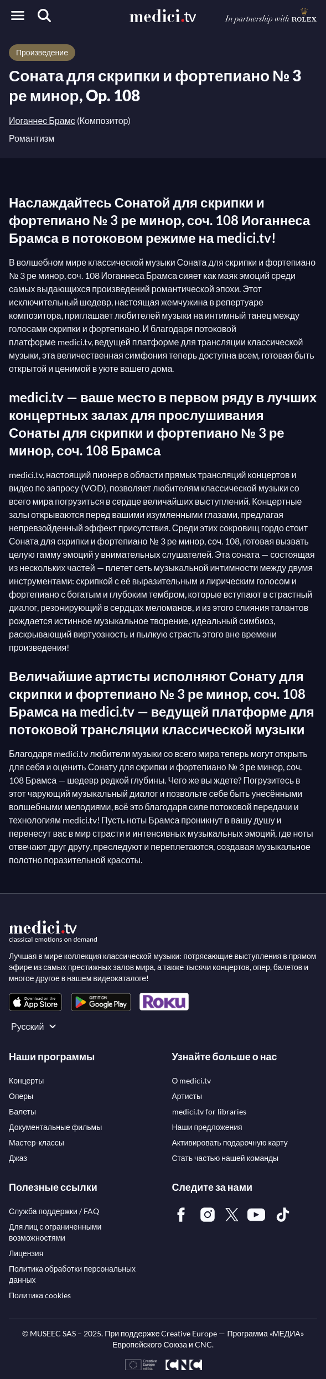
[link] (35, 1002)
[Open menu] (18, 15)
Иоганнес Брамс (42, 120)
